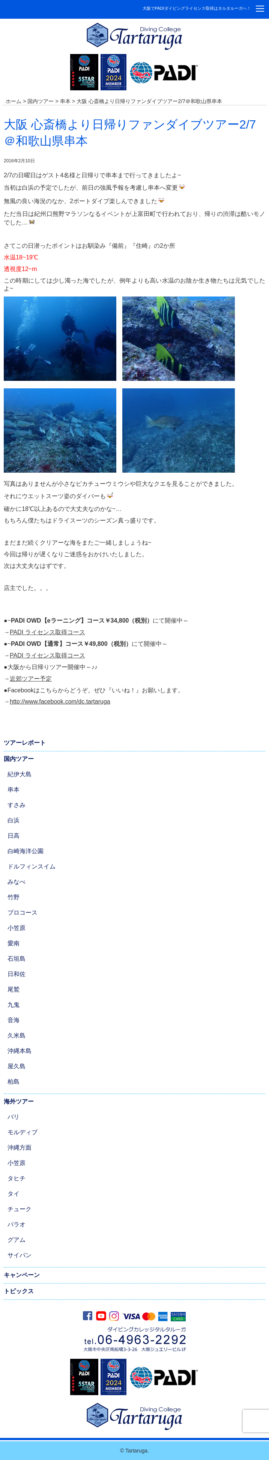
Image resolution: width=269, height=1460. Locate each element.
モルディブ (23, 1132)
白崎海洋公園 (26, 851)
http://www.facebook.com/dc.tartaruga (60, 701)
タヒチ (17, 1178)
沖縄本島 (20, 1051)
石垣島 (17, 958)
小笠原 (17, 928)
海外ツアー (19, 1101)
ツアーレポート (25, 743)
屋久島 (17, 1066)
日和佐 (17, 974)
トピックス (19, 1291)
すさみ (17, 805)
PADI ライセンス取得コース (47, 632)
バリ (14, 1117)
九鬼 (14, 1005)
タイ (14, 1193)
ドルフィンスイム (32, 866)
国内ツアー (19, 759)
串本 (14, 789)
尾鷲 (14, 989)
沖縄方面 (20, 1147)
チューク (20, 1209)
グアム (17, 1240)
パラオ (17, 1224)
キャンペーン (22, 1275)
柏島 (14, 1081)
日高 (14, 836)
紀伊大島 (20, 774)
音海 (14, 1020)
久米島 (17, 1035)
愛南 (14, 943)
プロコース (23, 912)
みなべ (17, 882)
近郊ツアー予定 (31, 678)
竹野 (14, 897)
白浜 (14, 820)
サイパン (20, 1255)
